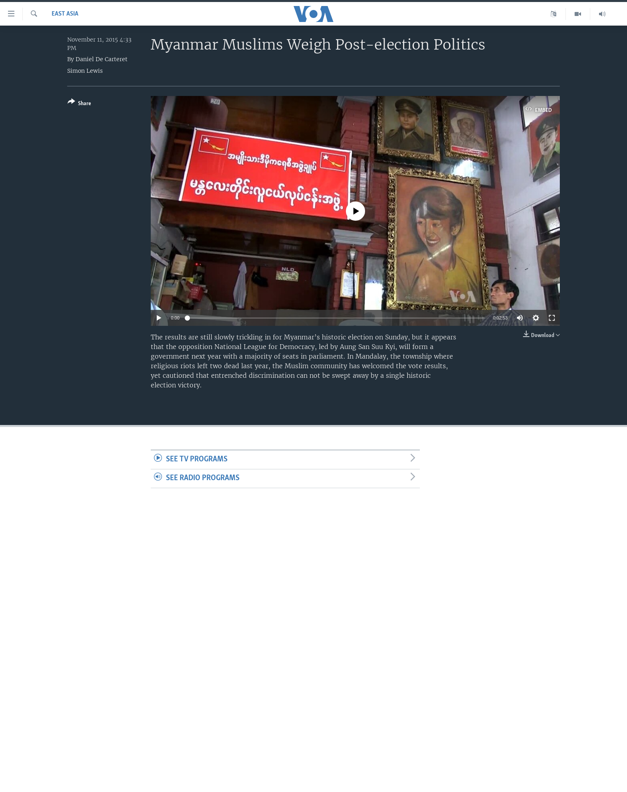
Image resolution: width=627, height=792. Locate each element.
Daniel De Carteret (102, 59)
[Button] (79, 104)
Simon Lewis (85, 70)
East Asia (65, 14)
